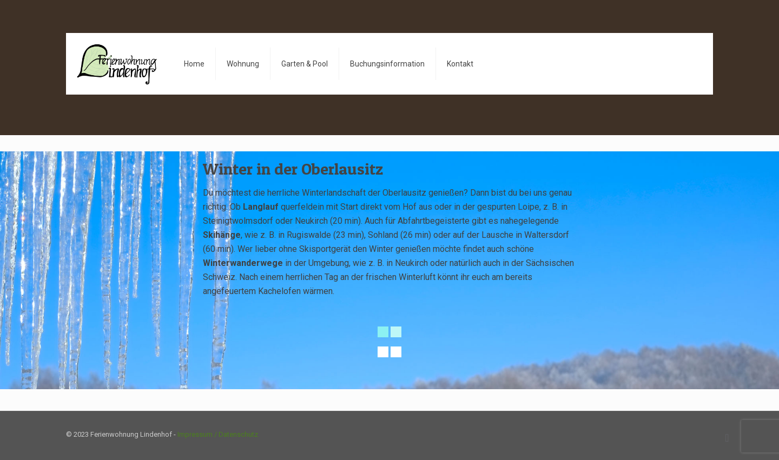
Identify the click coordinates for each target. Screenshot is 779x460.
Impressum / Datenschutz (217, 434)
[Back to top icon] (727, 437)
